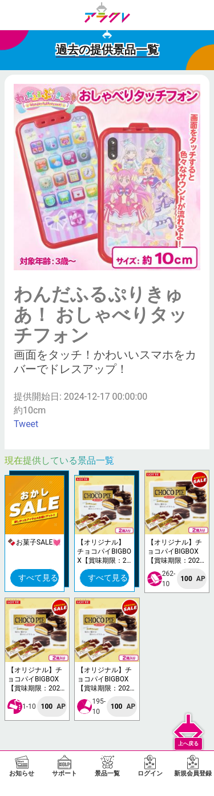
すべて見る (38, 577)
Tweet (26, 424)
